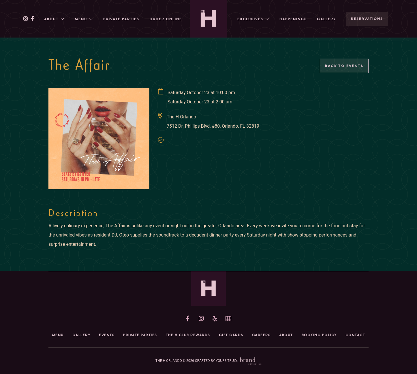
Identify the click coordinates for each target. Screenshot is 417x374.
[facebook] (32, 18)
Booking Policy (319, 335)
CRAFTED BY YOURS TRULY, (228, 361)
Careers (261, 335)
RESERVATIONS (367, 19)
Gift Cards (231, 335)
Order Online (165, 19)
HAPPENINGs (293, 19)
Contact (355, 335)
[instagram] (25, 18)
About (51, 19)
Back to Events (344, 66)
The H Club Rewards (188, 335)
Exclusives (250, 19)
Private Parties (121, 19)
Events (106, 335)
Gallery (326, 19)
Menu (81, 19)
